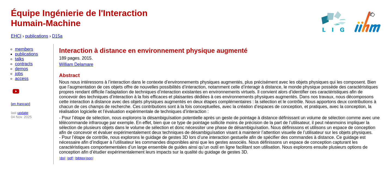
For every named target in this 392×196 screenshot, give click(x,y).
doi (62, 158)
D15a (57, 36)
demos (21, 68)
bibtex (80, 158)
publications (36, 36)
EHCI (16, 36)
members (24, 49)
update (22, 113)
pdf (70, 158)
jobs (19, 73)
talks (19, 59)
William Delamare (76, 64)
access (22, 78)
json (89, 158)
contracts (24, 64)
